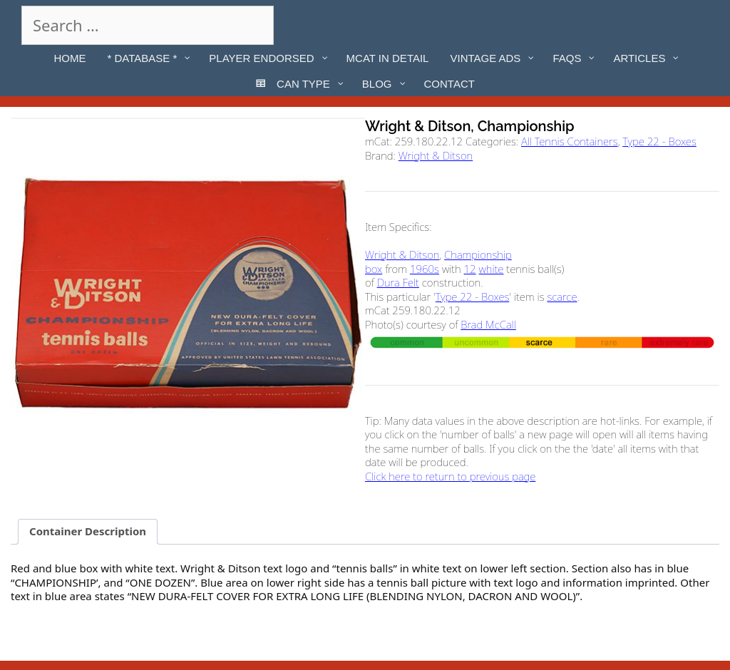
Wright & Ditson (436, 155)
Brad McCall (488, 324)
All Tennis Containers (569, 141)
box (373, 269)
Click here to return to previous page (450, 476)
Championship (478, 254)
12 (470, 269)
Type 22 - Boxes (659, 141)
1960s (424, 269)
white (491, 269)
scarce (562, 296)
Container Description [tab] (87, 531)
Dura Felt (398, 282)
